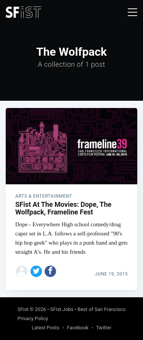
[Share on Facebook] (50, 271)
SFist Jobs (62, 309)
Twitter (103, 327)
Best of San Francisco (101, 309)
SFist (23, 309)
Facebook (77, 327)
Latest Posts (45, 327)
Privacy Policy (33, 318)
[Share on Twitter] (36, 271)
